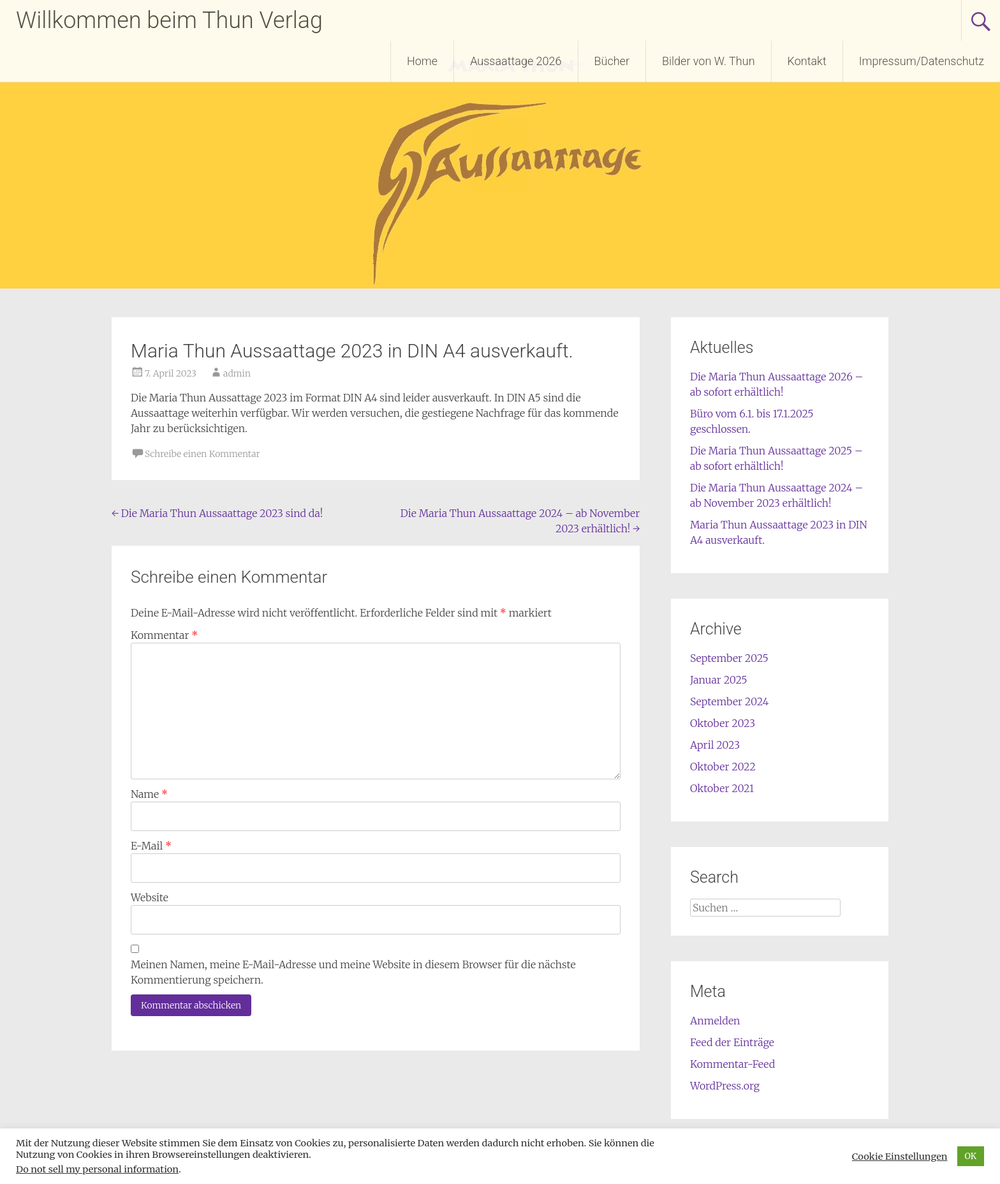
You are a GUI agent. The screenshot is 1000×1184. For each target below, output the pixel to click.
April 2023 (715, 744)
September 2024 (729, 701)
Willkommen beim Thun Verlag (169, 20)
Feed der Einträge (732, 1042)
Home (422, 61)
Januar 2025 (718, 679)
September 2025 (729, 658)
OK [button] (971, 1156)
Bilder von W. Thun (708, 61)
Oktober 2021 (722, 788)
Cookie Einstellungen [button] (900, 1156)
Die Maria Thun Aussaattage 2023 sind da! (217, 513)
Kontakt (807, 61)
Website (149, 897)
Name (149, 794)
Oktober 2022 (723, 766)
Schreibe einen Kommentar (202, 454)
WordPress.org (725, 1085)
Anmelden (715, 1020)
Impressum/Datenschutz (921, 61)
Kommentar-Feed (732, 1064)
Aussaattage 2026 (515, 61)
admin (237, 373)
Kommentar (164, 635)
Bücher (611, 61)
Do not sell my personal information (97, 1169)
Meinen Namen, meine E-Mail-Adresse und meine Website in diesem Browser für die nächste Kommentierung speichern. (353, 972)
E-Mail (151, 845)
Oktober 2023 (722, 723)
